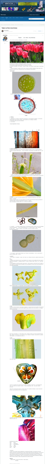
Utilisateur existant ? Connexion (34, 14)
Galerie (10, 17)
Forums (7, 18)
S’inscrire (42, 14)
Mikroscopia (3, 14)
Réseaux (17, 17)
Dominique (11, 31)
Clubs (13, 17)
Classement (21, 17)
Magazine (2, 17)
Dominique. (7, 30)
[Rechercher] (34, 19)
